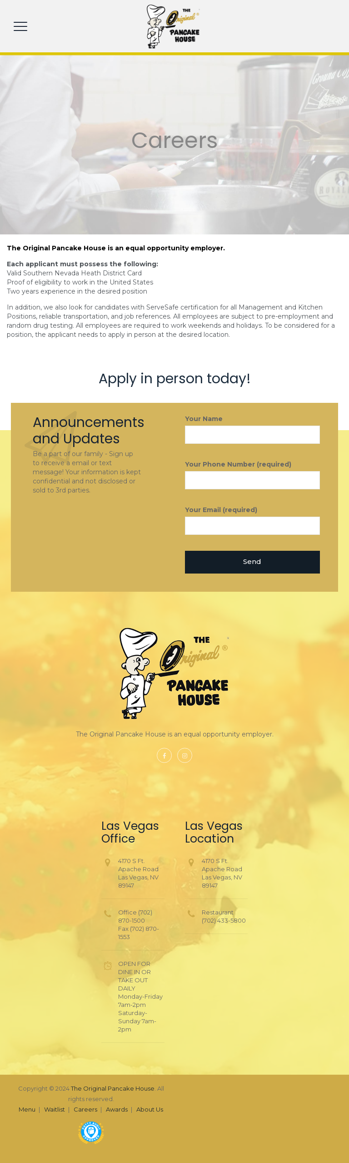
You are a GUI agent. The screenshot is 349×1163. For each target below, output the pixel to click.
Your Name (252, 429)
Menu (27, 1109)
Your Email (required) (252, 520)
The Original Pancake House (113, 1088)
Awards (117, 1109)
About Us (149, 1109)
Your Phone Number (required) (252, 474)
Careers (85, 1109)
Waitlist (54, 1109)
